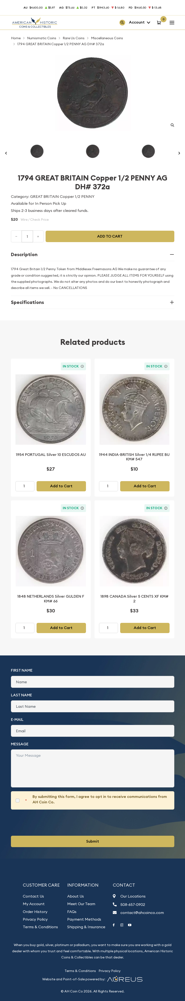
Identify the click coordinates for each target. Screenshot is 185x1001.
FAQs (71, 911)
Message (19, 744)
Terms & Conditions (40, 926)
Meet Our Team (81, 903)
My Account (34, 903)
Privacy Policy (35, 919)
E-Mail (17, 719)
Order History (35, 911)
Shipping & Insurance (86, 926)
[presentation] (47, 822)
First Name (22, 670)
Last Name (21, 695)
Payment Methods (84, 919)
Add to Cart (61, 485)
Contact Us (33, 896)
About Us (75, 896)
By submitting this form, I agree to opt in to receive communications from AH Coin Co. (100, 799)
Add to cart (110, 236)
